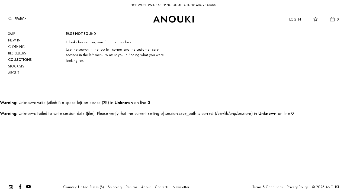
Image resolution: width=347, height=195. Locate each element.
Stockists (16, 66)
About (13, 73)
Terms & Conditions (268, 187)
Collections (20, 60)
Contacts (162, 187)
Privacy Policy (297, 187)
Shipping (115, 187)
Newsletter (181, 187)
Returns (131, 187)
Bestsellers (17, 53)
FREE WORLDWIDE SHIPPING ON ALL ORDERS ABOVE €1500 (173, 5)
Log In (295, 19)
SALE (11, 34)
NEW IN (14, 40)
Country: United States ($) (83, 187)
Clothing (16, 47)
